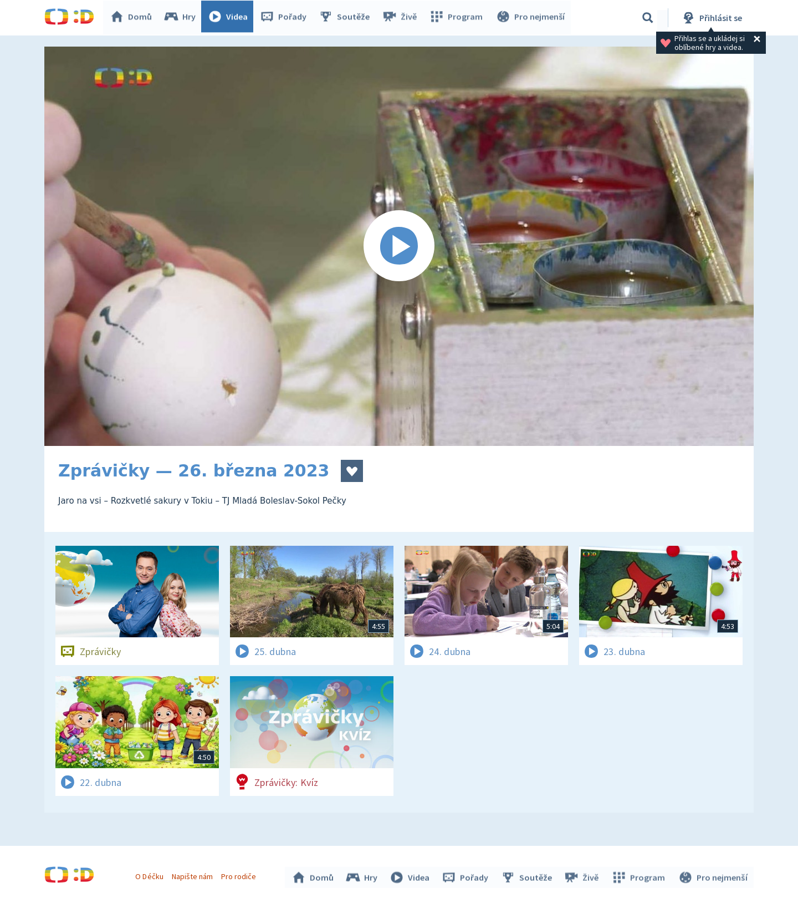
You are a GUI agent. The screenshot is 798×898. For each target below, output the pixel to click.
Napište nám (193, 875)
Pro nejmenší (531, 17)
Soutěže (347, 17)
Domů (133, 17)
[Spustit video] (399, 246)
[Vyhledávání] (648, 17)
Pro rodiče (240, 875)
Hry (182, 17)
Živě (402, 17)
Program (458, 17)
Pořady (286, 17)
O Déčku (151, 875)
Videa (230, 17)
